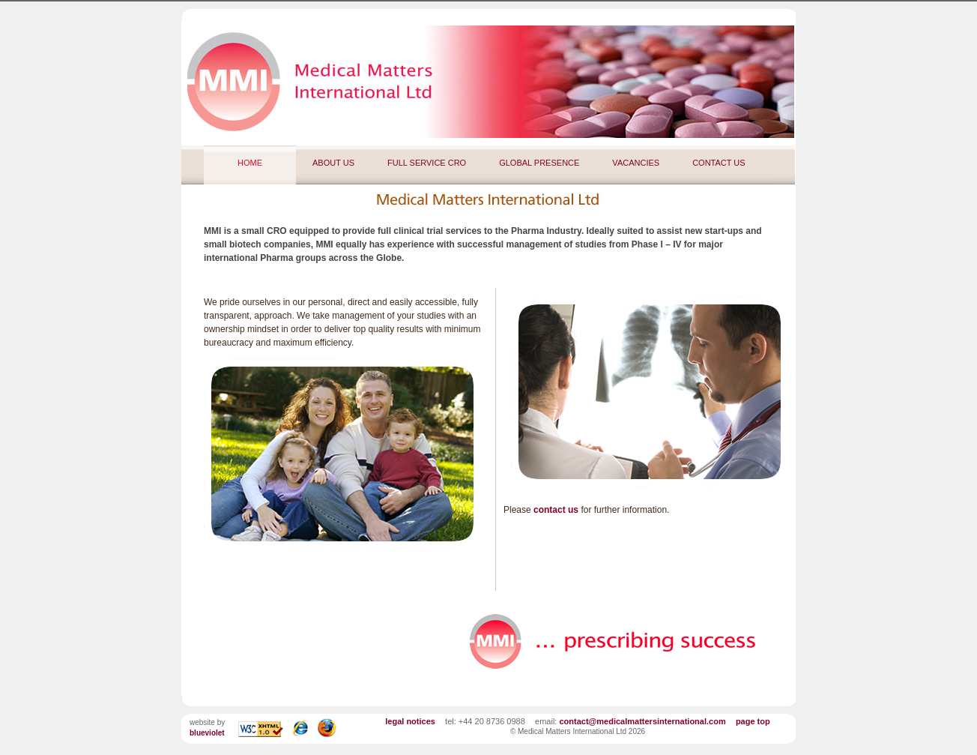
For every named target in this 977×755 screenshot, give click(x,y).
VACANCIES (635, 162)
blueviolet (207, 733)
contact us (555, 510)
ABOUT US (333, 162)
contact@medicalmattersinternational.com (642, 721)
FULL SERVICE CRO (426, 162)
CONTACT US (718, 162)
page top (753, 721)
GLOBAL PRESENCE (539, 162)
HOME (250, 162)
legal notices (410, 721)
